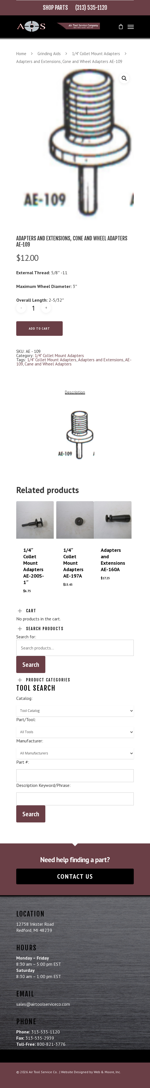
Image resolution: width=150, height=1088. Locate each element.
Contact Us (75, 876)
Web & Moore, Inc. (107, 1072)
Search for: (26, 636)
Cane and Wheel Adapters (48, 364)
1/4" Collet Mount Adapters (96, 53)
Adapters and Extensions (100, 359)
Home (21, 53)
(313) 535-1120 (91, 7)
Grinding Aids (49, 53)
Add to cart (39, 328)
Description (75, 392)
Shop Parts (55, 7)
